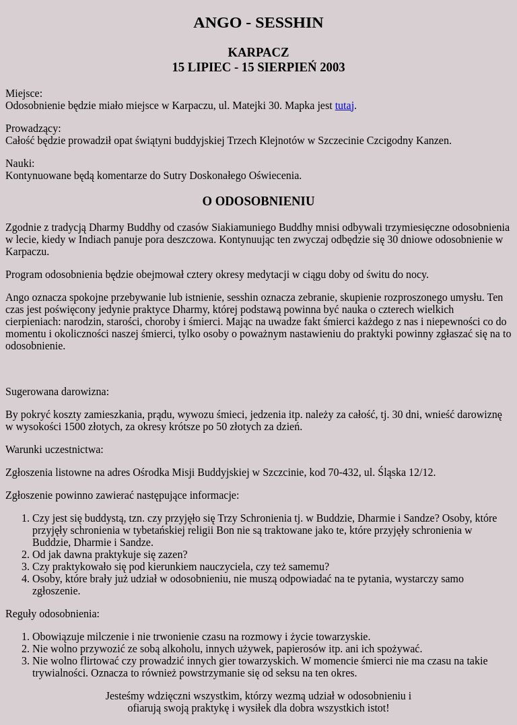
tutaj (344, 105)
